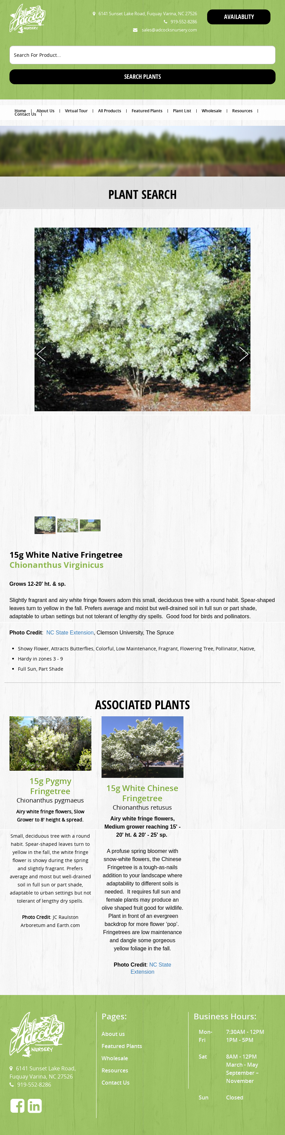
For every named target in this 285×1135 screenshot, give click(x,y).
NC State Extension (70, 632)
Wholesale (212, 111)
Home (20, 111)
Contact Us (25, 114)
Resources (242, 111)
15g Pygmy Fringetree (50, 785)
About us (113, 1034)
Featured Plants (147, 111)
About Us (45, 111)
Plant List (182, 111)
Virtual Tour (76, 111)
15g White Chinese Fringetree (142, 793)
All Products (109, 111)
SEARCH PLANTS (142, 76)
